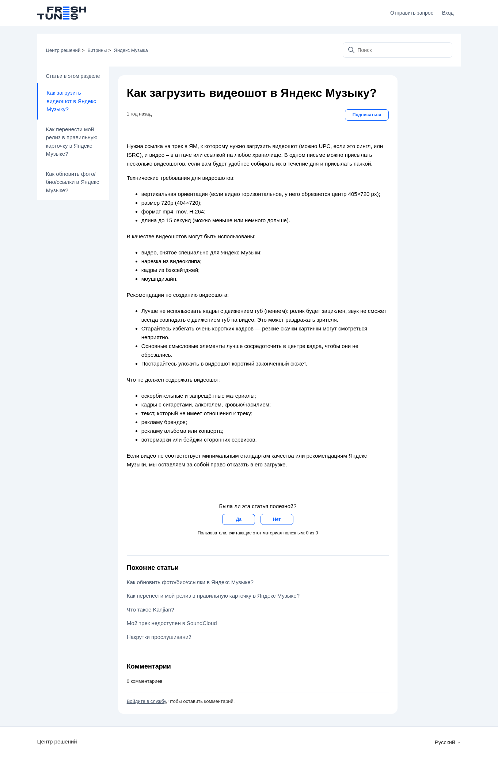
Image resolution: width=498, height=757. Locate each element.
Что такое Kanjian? (150, 609)
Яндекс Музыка (131, 50)
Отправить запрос (411, 13)
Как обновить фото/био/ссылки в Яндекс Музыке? (72, 182)
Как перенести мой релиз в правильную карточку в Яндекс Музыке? (72, 141)
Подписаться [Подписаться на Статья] (367, 114)
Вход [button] (448, 13)
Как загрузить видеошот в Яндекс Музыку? (71, 101)
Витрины (97, 50)
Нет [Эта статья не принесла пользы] (277, 519)
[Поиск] (397, 50)
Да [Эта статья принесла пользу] (239, 519)
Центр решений (63, 50)
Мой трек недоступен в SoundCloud (172, 623)
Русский (448, 742)
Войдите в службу (146, 701)
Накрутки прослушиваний (159, 637)
